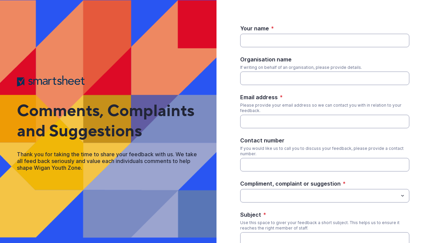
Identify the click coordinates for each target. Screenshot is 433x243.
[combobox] (324, 195)
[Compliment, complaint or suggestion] (244, 196)
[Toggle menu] (402, 195)
